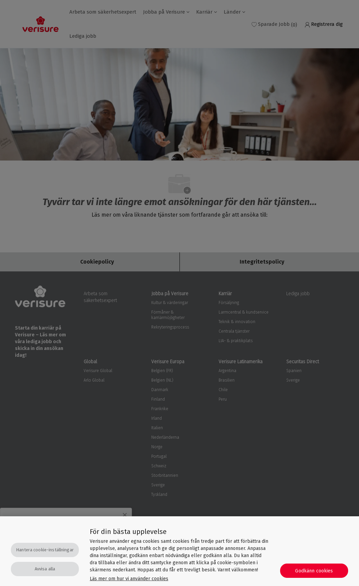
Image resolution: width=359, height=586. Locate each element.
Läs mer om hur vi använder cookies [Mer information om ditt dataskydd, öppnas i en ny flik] (129, 579)
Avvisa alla (45, 568)
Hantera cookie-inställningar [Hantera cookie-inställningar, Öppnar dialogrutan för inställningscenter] (45, 549)
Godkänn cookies (314, 571)
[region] (179, 551)
